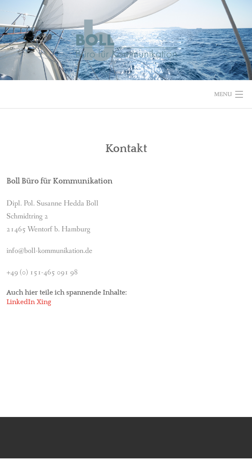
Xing (44, 302)
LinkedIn (20, 302)
